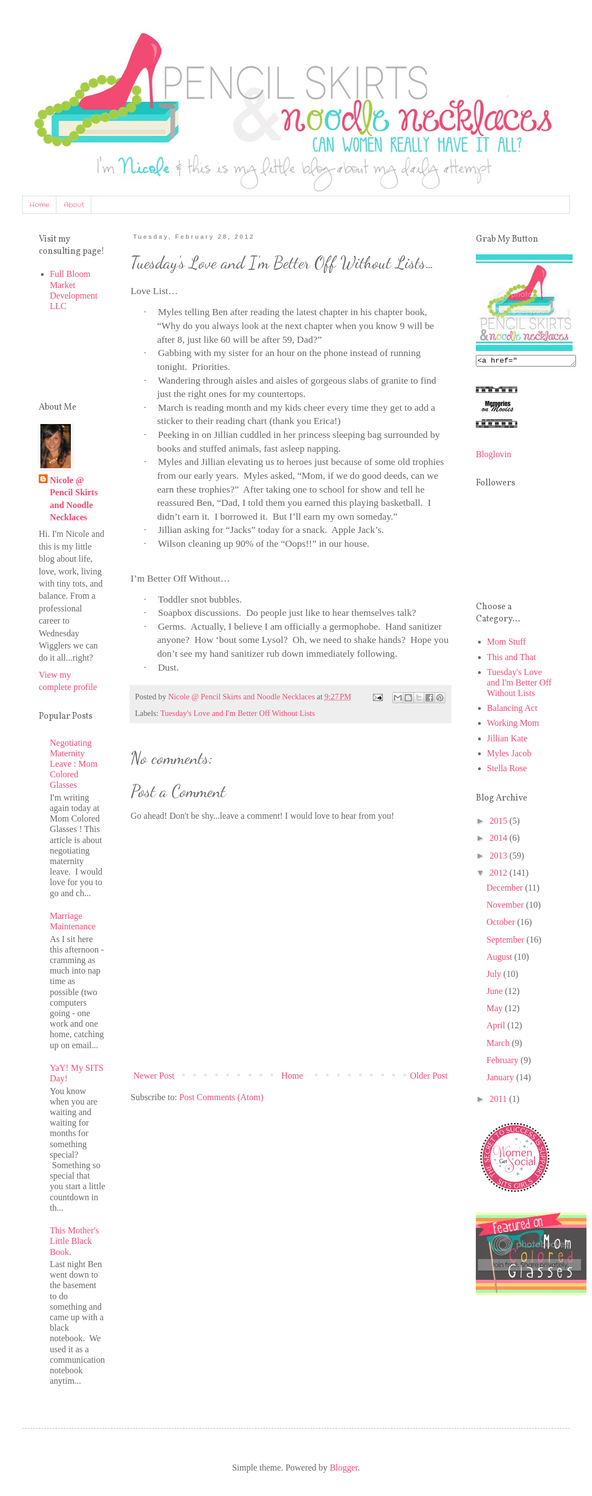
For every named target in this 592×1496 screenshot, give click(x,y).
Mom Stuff (506, 643)
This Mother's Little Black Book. (74, 1241)
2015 (500, 822)
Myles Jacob (509, 755)
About (74, 205)
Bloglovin (493, 456)
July (494, 975)
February (503, 1061)
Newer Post (153, 1075)
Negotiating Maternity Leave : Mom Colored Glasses (73, 764)
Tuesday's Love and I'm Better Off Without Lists (237, 713)
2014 (500, 839)
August (500, 958)
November (506, 906)
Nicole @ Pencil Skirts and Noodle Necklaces (74, 498)
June (495, 992)
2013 (500, 857)
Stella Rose (507, 770)
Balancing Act (512, 709)
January (501, 1079)
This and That (511, 658)
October (501, 923)
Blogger (344, 1467)
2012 (500, 874)
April (496, 1027)
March (499, 1044)
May (495, 1009)
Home (39, 205)
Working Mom (513, 724)
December (505, 889)
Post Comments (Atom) (221, 1097)
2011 (499, 1100)
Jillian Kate (507, 740)
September (506, 941)
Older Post (429, 1075)
